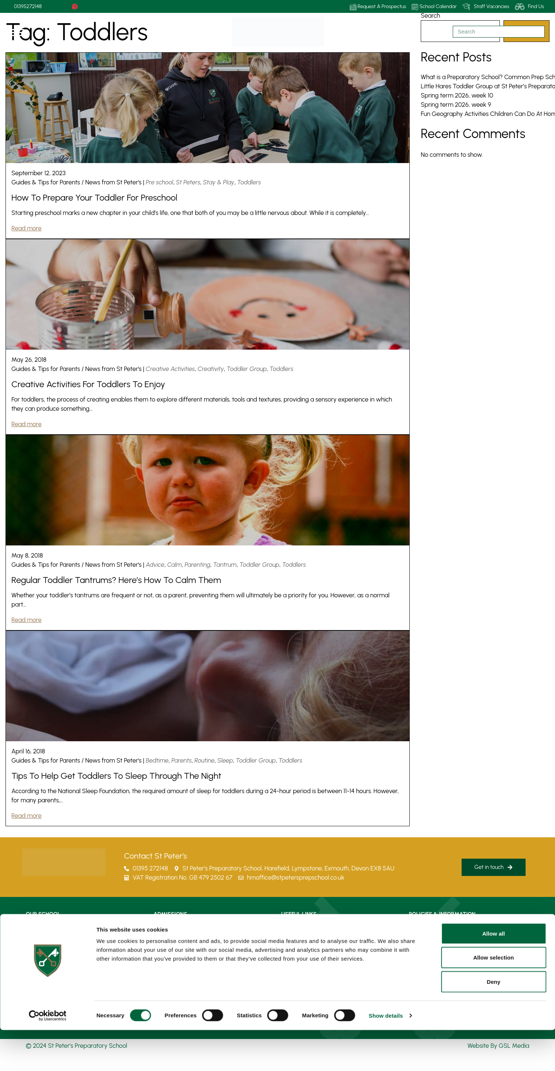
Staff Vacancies (485, 6)
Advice (155, 564)
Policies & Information (434, 929)
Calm (174, 564)
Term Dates (295, 946)
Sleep (225, 760)
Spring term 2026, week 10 (457, 95)
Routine (205, 760)
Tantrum (224, 564)
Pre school (160, 182)
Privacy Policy (425, 946)
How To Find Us (299, 929)
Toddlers (249, 182)
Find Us (529, 6)
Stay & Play (218, 182)
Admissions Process (176, 929)
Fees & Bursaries (172, 946)
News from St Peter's (113, 182)
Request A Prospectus (378, 6)
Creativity (211, 368)
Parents (181, 760)
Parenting (197, 564)
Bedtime (157, 760)
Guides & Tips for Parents (45, 182)
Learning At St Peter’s (51, 946)
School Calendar (434, 6)
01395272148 (28, 6)
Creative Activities (170, 368)
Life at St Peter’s (45, 929)
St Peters (188, 182)
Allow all (493, 974)
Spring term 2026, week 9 (456, 104)
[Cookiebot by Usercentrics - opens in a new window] (47, 1056)
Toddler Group (247, 368)
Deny (493, 1022)
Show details (386, 1056)
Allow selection (493, 999)
